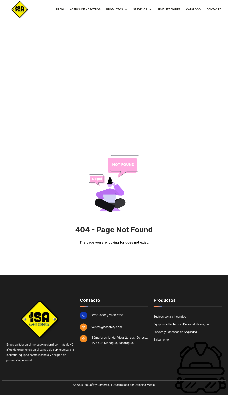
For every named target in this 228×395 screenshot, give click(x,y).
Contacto (214, 9)
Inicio (60, 9)
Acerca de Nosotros (85, 9)
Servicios (142, 9)
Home (9, 117)
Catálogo (193, 9)
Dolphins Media (145, 385)
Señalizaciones (168, 9)
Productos (116, 9)
